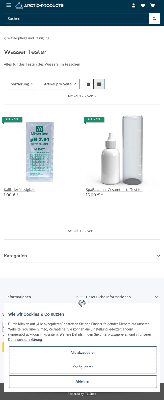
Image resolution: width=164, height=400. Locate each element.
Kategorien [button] (15, 256)
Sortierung (20, 84)
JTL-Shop (90, 394)
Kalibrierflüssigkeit (19, 189)
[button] (133, 5)
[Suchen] (76, 18)
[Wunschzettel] (142, 5)
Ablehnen (83, 381)
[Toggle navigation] (8, 3)
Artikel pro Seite (58, 84)
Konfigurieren (82, 367)
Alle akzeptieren (82, 353)
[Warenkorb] (153, 5)
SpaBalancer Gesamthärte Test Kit (114, 189)
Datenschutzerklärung (25, 340)
